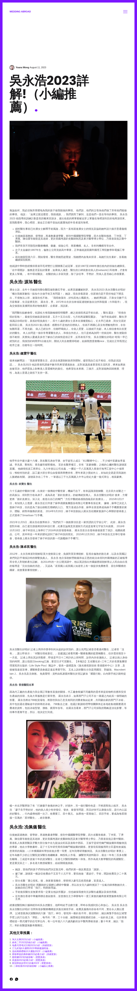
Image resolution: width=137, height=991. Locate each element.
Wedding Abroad (20, 11)
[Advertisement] (68, 40)
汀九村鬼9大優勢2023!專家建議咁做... (31, 948)
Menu (125, 11)
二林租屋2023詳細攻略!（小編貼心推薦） (34, 966)
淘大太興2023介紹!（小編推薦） (28, 939)
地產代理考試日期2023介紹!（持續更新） (33, 945)
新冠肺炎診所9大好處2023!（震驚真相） (32, 963)
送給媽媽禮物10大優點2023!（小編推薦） (33, 951)
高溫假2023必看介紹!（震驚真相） (29, 960)
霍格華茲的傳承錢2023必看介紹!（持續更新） (35, 954)
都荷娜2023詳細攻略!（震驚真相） (29, 957)
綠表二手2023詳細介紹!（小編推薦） (30, 942)
